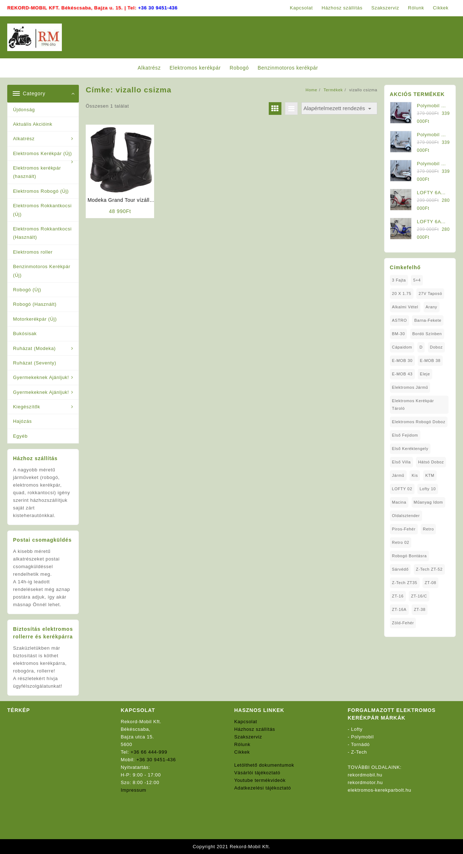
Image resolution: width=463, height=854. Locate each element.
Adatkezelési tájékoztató (262, 788)
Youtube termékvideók (260, 780)
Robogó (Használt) (34, 304)
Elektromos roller (32, 252)
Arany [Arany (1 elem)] (431, 307)
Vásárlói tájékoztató (257, 772)
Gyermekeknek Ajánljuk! (41, 377)
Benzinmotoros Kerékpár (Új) (41, 271)
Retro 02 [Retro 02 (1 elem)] (400, 542)
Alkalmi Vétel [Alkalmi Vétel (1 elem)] (405, 307)
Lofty (357, 729)
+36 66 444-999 (149, 752)
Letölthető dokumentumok (264, 765)
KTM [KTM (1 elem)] (429, 475)
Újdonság (24, 109)
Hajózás (22, 421)
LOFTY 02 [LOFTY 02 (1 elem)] (402, 489)
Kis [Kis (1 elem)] (415, 475)
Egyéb (20, 436)
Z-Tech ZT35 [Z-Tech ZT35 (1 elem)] (404, 582)
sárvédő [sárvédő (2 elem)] (400, 569)
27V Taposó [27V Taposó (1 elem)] (430, 293)
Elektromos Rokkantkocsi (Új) (42, 210)
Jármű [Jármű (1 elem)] (398, 475)
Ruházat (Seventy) (34, 363)
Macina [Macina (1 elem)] (399, 502)
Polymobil (362, 737)
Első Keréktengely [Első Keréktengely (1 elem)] (410, 448)
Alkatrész (24, 138)
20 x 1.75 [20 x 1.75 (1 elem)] (401, 293)
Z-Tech (359, 752)
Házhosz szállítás (254, 729)
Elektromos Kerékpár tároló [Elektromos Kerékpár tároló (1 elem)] (413, 405)
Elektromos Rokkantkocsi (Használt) (42, 233)
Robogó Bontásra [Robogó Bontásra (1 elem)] (409, 556)
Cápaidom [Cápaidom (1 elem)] (402, 347)
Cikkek (242, 752)
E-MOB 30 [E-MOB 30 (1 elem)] (402, 360)
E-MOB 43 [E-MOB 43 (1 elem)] (402, 374)
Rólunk (242, 744)
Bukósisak (25, 333)
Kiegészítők (26, 406)
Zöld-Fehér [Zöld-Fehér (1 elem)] (403, 623)
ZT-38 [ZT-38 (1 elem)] (419, 609)
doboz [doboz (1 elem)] (436, 347)
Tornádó (360, 744)
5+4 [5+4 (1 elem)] (417, 280)
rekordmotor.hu (365, 782)
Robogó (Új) (27, 289)
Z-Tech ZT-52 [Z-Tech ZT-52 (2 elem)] (429, 569)
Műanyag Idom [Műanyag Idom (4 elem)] (428, 502)
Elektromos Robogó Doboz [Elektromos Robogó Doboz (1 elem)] (419, 422)
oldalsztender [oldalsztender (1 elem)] (406, 515)
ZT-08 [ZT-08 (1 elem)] (430, 582)
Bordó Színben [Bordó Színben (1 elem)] (427, 334)
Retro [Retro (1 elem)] (428, 529)
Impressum (133, 790)
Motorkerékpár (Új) (35, 319)
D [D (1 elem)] (421, 347)
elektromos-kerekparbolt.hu (379, 790)
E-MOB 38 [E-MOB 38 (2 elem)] (430, 360)
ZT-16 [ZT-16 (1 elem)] (398, 596)
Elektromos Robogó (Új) (41, 191)
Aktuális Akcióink (32, 124)
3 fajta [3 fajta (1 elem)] (399, 280)
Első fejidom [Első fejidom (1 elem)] (405, 435)
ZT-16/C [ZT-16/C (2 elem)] (419, 596)
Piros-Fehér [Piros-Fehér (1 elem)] (404, 529)
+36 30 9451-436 (158, 8)
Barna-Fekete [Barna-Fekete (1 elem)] (427, 320)
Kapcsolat (245, 721)
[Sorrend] (339, 108)
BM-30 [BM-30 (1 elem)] (398, 334)
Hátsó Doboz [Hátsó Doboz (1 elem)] (431, 462)
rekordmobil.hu (365, 775)
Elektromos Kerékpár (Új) (42, 153)
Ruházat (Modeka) (34, 348)
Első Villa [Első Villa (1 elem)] (401, 462)
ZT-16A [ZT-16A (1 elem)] (399, 609)
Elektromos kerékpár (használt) (37, 172)
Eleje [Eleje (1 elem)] (425, 374)
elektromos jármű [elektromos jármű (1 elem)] (410, 387)
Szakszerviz (248, 737)
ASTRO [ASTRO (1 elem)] (399, 320)
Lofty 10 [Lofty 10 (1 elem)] (428, 489)
